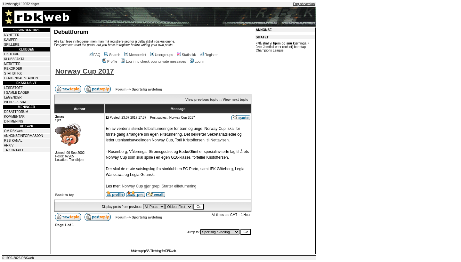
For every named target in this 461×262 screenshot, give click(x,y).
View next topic (235, 99)
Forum (121, 89)
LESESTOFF (13, 88)
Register (209, 55)
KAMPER (11, 40)
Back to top (64, 195)
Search (112, 55)
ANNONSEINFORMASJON (23, 136)
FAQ (95, 55)
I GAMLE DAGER (16, 92)
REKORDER (13, 68)
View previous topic (201, 99)
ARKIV (8, 145)
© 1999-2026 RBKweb (18, 258)
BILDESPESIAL (15, 102)
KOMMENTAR (14, 116)
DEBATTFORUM (16, 112)
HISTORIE (11, 54)
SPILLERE (12, 44)
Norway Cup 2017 (84, 71)
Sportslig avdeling (147, 89)
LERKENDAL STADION (21, 78)
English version (304, 4)
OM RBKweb (13, 131)
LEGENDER (13, 97)
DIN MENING (13, 121)
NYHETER (12, 35)
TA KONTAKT (14, 150)
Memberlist (135, 55)
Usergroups (161, 55)
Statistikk (186, 55)
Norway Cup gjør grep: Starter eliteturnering (159, 186)
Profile (109, 61)
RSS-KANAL (13, 140)
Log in (197, 61)
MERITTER (12, 64)
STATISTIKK (13, 73)
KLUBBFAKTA (14, 59)
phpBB (145, 251)
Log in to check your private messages (153, 61)
